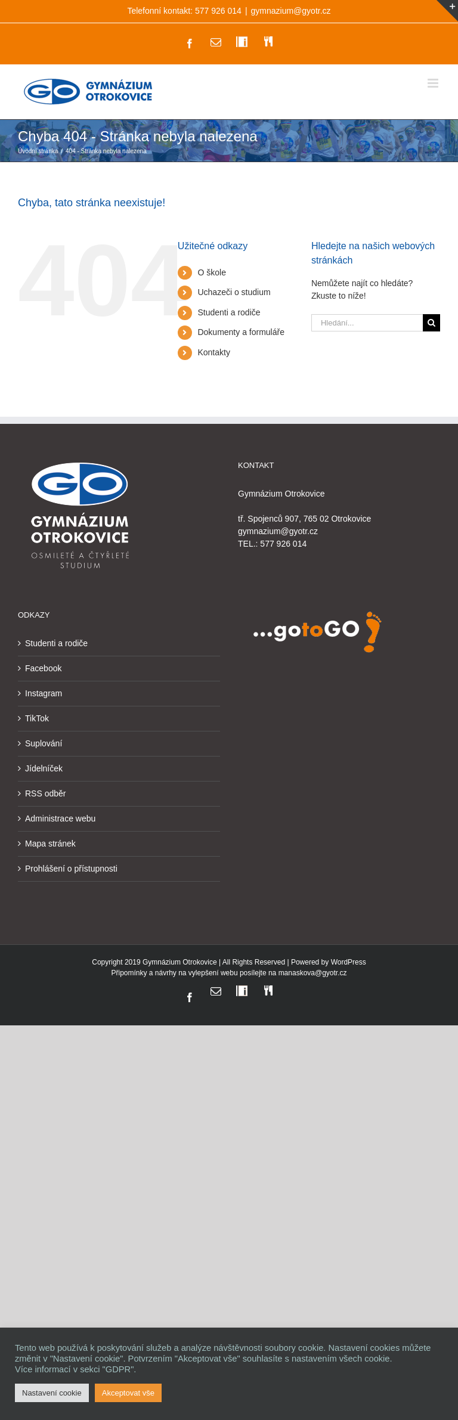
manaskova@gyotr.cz (312, 973)
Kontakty (213, 352)
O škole (211, 272)
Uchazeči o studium (233, 292)
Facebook (43, 668)
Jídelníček (44, 768)
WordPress (348, 962)
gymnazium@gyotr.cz (291, 10)
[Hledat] (431, 322)
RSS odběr (45, 793)
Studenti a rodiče (228, 312)
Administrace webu (60, 818)
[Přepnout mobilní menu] (434, 83)
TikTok (37, 718)
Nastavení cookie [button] (52, 1392)
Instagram (43, 693)
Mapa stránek (50, 843)
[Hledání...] (367, 322)
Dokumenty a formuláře (240, 332)
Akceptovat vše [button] (128, 1392)
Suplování (43, 743)
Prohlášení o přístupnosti (71, 868)
